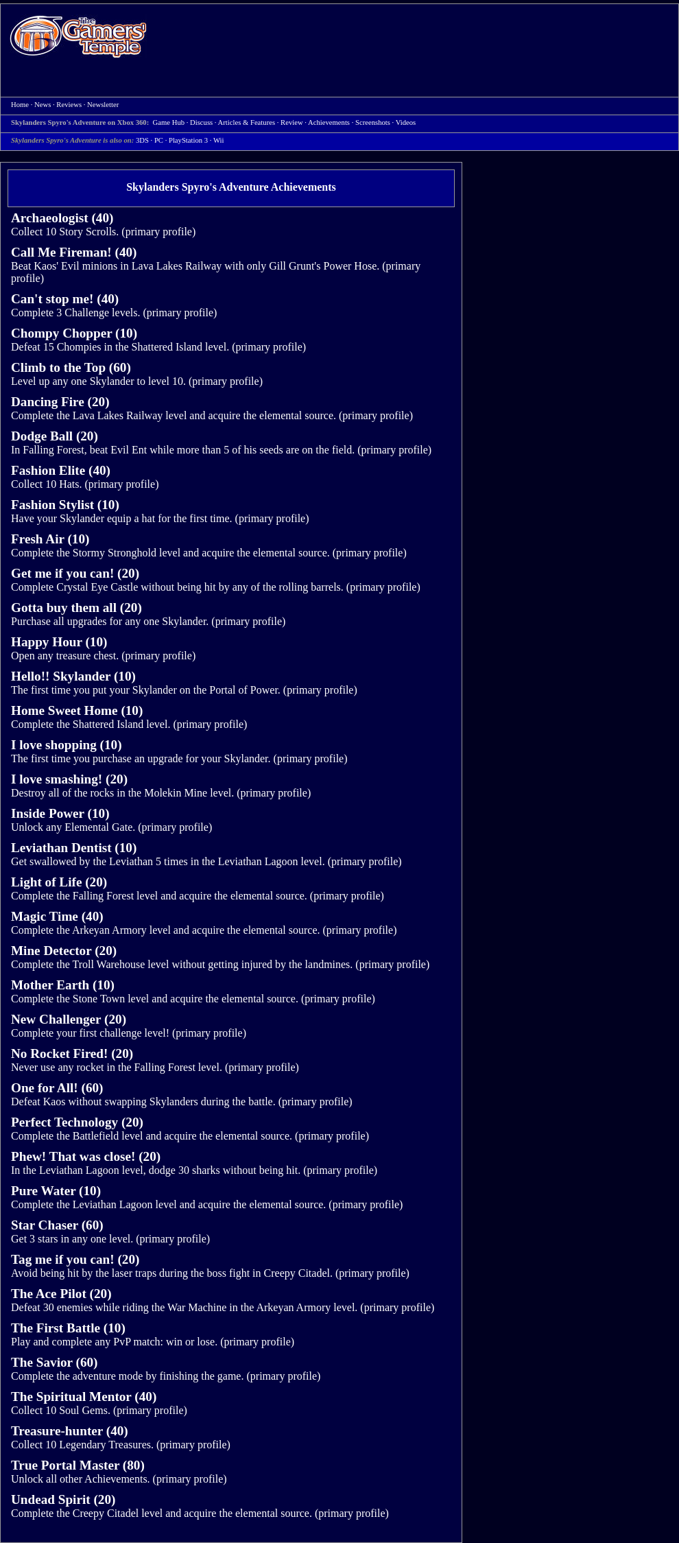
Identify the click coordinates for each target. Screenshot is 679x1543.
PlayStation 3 (188, 140)
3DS (142, 140)
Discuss (201, 122)
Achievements (329, 122)
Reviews (69, 104)
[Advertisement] (213, 50)
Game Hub (168, 122)
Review (292, 122)
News (42, 104)
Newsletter (103, 104)
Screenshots (372, 122)
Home (78, 36)
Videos (406, 122)
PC (158, 140)
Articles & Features (246, 122)
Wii (218, 140)
